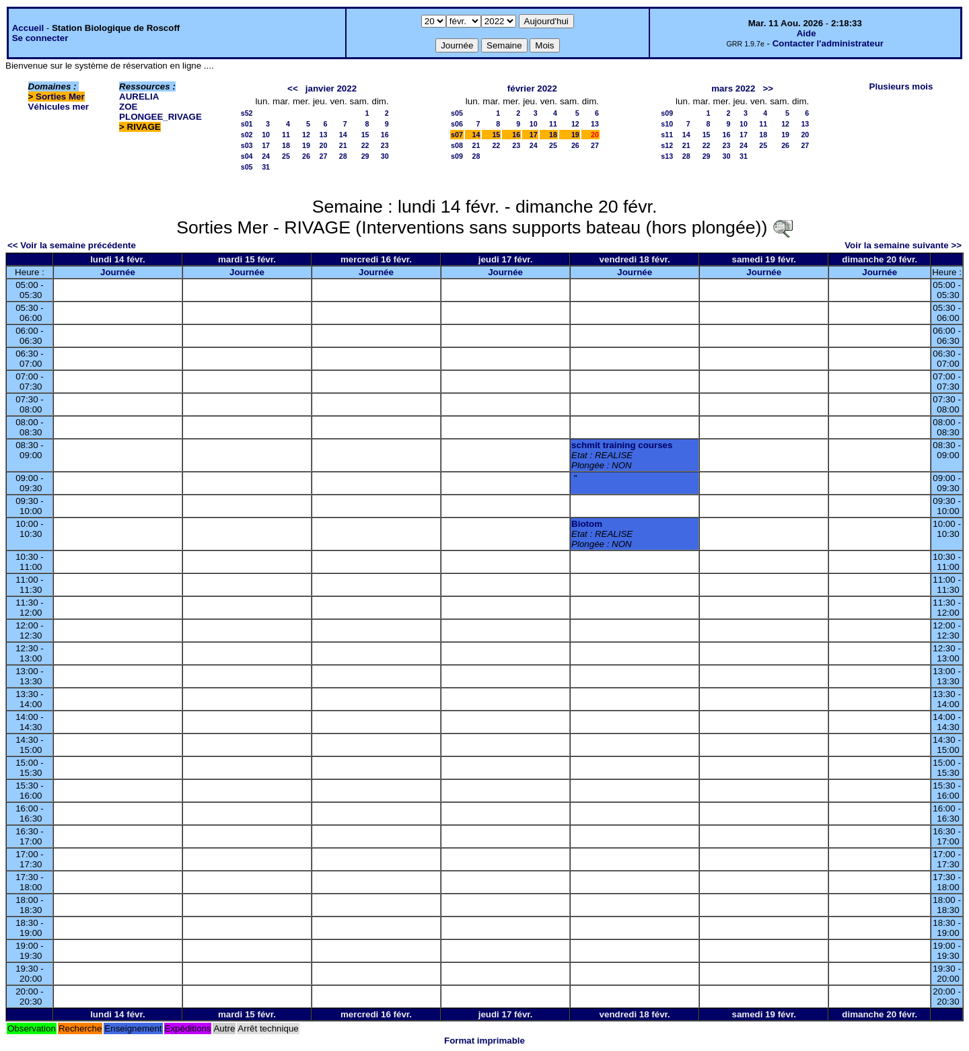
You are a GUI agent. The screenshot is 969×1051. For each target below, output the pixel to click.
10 (266, 135)
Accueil (28, 28)
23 (385, 145)
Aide (806, 33)
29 (365, 156)
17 (266, 145)
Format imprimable (484, 1041)
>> (768, 88)
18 (286, 145)
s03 (247, 145)
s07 (457, 135)
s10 (667, 124)
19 (306, 145)
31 (266, 167)
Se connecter (40, 38)
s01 (247, 124)
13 (324, 135)
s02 (247, 135)
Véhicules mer (58, 107)
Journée (117, 272)
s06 (457, 124)
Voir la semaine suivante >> (903, 245)
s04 (247, 156)
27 (324, 156)
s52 (247, 113)
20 (324, 145)
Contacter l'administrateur (828, 43)
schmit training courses (621, 445)
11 (286, 135)
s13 (667, 156)
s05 (247, 167)
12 (306, 135)
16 (385, 135)
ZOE (128, 107)
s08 (457, 145)
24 (266, 156)
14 (343, 135)
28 (343, 156)
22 (365, 145)
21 (343, 145)
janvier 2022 (331, 88)
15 (365, 135)
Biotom (586, 524)
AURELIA (139, 97)
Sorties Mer (60, 97)
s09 (457, 156)
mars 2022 (733, 88)
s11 (667, 135)
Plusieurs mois (901, 86)
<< (292, 88)
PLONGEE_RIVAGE (160, 117)
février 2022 (532, 88)
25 (286, 156)
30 (385, 156)
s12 (667, 145)
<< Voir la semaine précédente (71, 245)
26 (306, 156)
